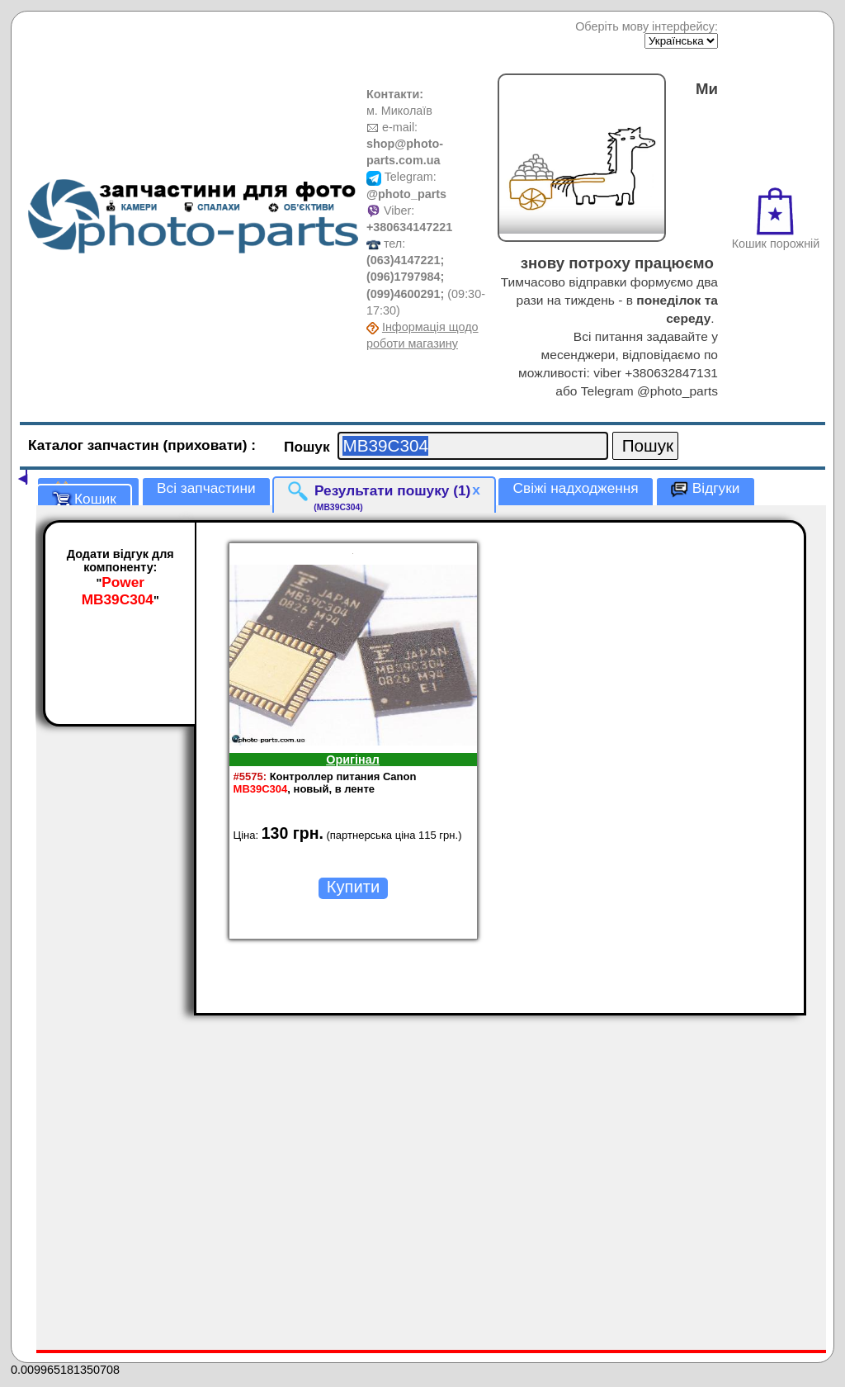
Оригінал (353, 759)
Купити (353, 887)
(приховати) (207, 445)
